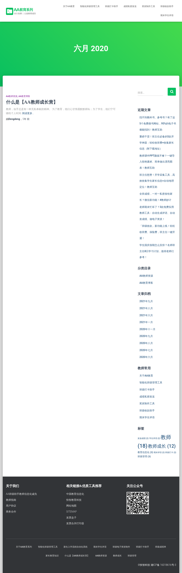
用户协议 (11, 505)
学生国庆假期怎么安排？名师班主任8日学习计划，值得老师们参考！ (157, 251)
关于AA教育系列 (24, 547)
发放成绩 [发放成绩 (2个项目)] (143, 438)
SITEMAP (71, 511)
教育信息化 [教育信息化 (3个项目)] (145, 452)
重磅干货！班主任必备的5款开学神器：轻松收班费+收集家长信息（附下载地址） (156, 142)
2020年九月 (146, 336)
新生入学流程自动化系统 (75, 547)
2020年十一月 (147, 329)
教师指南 (11, 499)
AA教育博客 (24, 96)
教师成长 (117, 555)
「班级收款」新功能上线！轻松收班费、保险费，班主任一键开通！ (157, 231)
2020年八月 (146, 343)
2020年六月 (146, 357)
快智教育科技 (73, 499)
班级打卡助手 (111, 6)
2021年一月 (146, 322)
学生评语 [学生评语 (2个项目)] (154, 438)
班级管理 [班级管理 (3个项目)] (144, 456)
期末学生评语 (166, 15)
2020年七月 (146, 350)
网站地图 (71, 505)
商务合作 (11, 511)
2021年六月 (146, 315)
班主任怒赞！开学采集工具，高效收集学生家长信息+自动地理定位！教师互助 (157, 180)
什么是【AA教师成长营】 (32, 102)
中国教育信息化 (75, 493)
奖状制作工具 (148, 6)
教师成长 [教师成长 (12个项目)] (162, 446)
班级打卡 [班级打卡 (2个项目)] (170, 452)
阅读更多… (28, 113)
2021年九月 (146, 301)
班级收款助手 (166, 6)
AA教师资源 (12, 96)
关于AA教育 (69, 6)
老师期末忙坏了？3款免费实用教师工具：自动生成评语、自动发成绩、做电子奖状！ (157, 213)
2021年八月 (146, 308)
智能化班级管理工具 (90, 6)
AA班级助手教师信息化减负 (21, 493)
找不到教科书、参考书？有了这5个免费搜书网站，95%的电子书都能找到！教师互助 (157, 123)
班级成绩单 (160, 547)
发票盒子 (71, 517)
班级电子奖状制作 (121, 547)
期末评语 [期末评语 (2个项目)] (159, 452)
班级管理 (132, 555)
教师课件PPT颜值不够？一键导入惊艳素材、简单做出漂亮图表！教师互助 (157, 161)
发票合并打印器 (75, 523)
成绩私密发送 (130, 6)
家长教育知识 (52, 555)
